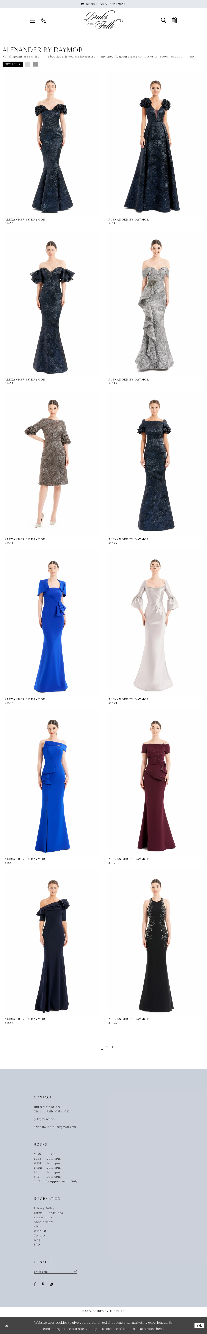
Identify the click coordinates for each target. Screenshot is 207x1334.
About (38, 1226)
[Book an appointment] (103, 4)
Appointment (44, 1222)
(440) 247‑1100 (44, 1119)
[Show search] (163, 19)
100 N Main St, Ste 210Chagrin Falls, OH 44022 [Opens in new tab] (52, 1109)
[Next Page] (113, 1047)
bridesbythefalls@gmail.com (55, 1127)
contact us (146, 56)
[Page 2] (107, 1047)
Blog (37, 1240)
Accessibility (43, 1217)
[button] (32, 19)
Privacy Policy (44, 1208)
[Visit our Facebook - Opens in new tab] (35, 1284)
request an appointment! (176, 56)
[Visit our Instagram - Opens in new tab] (51, 1284)
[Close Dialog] (7, 1325)
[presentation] (52, 143)
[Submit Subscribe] (75, 1271)
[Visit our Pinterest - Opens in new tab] (43, 1284)
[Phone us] (43, 19)
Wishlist (40, 1231)
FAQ (37, 1244)
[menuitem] (32, 19)
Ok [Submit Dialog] (199, 1325)
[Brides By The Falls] (103, 20)
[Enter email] (55, 1271)
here (159, 1328)
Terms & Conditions (48, 1213)
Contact (39, 1235)
